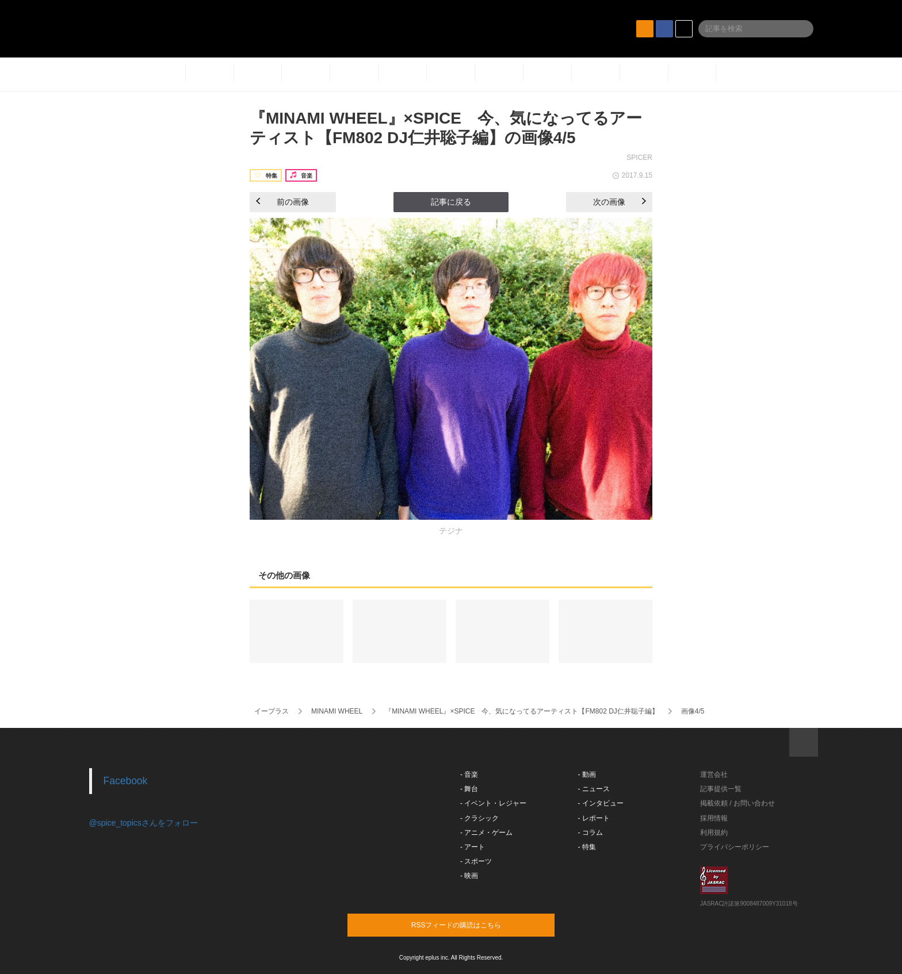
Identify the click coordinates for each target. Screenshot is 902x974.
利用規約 (714, 833)
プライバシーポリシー (734, 847)
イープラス (271, 711)
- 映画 (469, 876)
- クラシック (479, 818)
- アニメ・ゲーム (486, 833)
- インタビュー (601, 803)
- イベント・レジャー (493, 803)
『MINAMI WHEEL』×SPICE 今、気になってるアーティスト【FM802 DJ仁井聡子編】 (522, 711)
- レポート (594, 818)
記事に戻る (451, 201)
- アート (472, 847)
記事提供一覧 (721, 789)
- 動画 (587, 774)
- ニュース (594, 789)
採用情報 (714, 818)
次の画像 (619, 201)
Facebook (126, 781)
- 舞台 (469, 789)
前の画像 (282, 201)
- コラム (590, 833)
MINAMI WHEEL (336, 711)
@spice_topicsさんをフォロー (143, 822)
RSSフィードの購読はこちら (472, 924)
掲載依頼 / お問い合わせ (737, 803)
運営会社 (714, 774)
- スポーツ (476, 861)
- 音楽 (469, 774)
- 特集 (587, 847)
